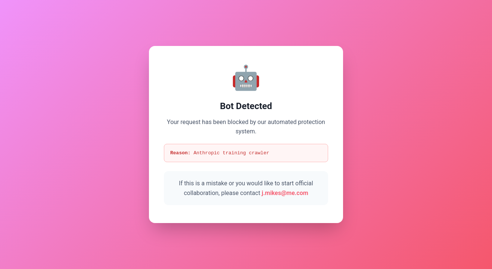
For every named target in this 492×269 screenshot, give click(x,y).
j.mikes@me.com (285, 193)
